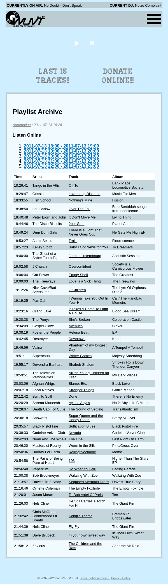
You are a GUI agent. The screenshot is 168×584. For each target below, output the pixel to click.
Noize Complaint (148, 5)
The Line (76, 439)
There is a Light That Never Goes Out (85, 232)
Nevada (75, 433)
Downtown (77, 339)
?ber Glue (76, 224)
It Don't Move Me (82, 217)
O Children (77, 290)
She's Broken (79, 319)
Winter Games (80, 356)
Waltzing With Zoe (83, 475)
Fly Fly (74, 526)
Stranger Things (81, 390)
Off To (73, 185)
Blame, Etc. (78, 383)
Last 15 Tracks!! (52, 76)
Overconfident (80, 266)
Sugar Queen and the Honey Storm (86, 418)
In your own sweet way (87, 535)
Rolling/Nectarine (82, 452)
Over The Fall (79, 209)
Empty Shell (78, 275)
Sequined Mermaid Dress (89, 482)
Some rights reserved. (95, 578)
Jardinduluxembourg (85, 256)
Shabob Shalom (81, 364)
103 (71, 461)
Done (73, 396)
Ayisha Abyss (79, 403)
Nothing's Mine (80, 200)
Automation (22, 125)
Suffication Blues (82, 426)
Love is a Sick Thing (85, 281)
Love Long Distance (84, 194)
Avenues (76, 326)
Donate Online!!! (118, 76)
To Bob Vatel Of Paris (85, 495)
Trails (73, 241)
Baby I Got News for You (88, 247)
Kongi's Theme (80, 516)
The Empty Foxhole (84, 488)
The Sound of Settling (86, 409)
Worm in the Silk (82, 445)
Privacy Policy (121, 578)
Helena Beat (78, 332)
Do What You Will (82, 469)
